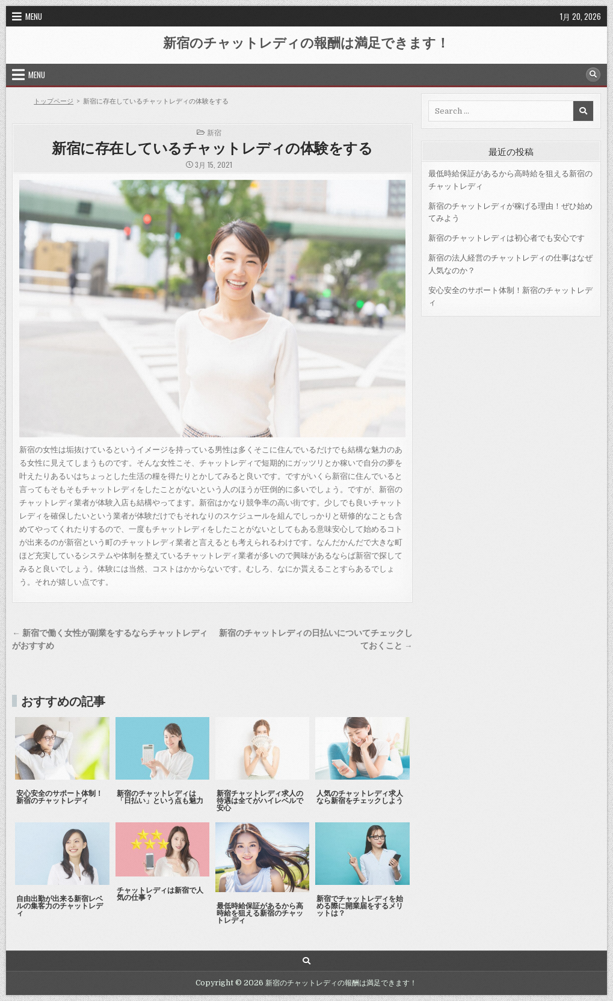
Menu (33, 16)
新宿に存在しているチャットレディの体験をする (212, 147)
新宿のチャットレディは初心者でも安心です (506, 237)
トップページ (53, 101)
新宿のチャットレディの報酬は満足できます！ (306, 42)
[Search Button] (593, 74)
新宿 (214, 132)
